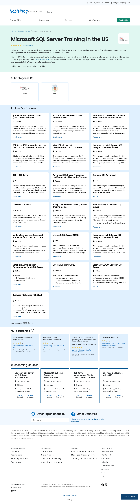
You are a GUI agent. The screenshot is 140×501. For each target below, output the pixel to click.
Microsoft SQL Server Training (41, 31)
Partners (105, 458)
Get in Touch (129, 496)
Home (14, 31)
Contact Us (123, 20)
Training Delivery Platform (84, 458)
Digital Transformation (82, 451)
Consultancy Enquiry (51, 459)
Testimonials (107, 465)
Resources (16, 462)
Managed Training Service (84, 455)
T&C (103, 476)
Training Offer (16, 20)
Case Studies (47, 455)
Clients (104, 462)
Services (68, 20)
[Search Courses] (88, 12)
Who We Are (94, 20)
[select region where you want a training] (50, 420)
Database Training (24, 31)
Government (44, 20)
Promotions (16, 455)
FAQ (103, 473)
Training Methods (19, 458)
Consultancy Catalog (51, 462)
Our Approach (48, 451)
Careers (105, 469)
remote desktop (42, 59)
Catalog (15, 451)
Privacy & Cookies (70, 496)
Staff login (70, 500)
